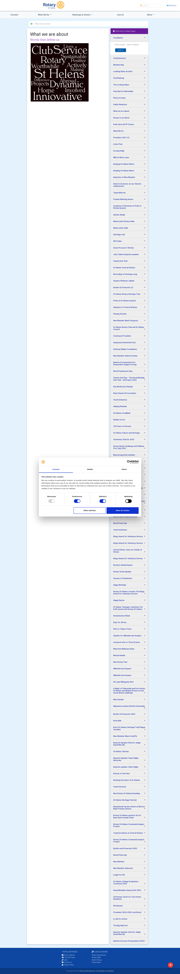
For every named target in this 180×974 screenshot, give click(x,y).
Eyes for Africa (119, 622)
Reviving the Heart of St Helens (126, 780)
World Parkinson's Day (122, 371)
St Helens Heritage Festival (125, 800)
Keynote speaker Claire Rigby (125, 767)
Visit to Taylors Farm (122, 629)
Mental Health (119, 655)
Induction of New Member (124, 177)
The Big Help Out (120, 925)
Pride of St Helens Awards (124, 301)
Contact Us (67, 962)
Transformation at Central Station (128, 833)
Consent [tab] (55, 469)
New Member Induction (123, 868)
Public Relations (120, 104)
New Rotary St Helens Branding (126, 793)
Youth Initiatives (120, 400)
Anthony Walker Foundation (125, 349)
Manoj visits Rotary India (123, 221)
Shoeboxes (118, 906)
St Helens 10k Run (121, 751)
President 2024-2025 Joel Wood (127, 912)
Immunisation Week (121, 616)
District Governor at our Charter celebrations (127, 185)
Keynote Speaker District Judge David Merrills (127, 744)
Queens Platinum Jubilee (123, 281)
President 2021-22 (121, 137)
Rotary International (99, 955)
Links (64, 960)
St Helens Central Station (124, 267)
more (120, 50)
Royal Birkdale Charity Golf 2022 (127, 890)
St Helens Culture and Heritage (126, 433)
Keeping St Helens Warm (123, 164)
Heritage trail (119, 234)
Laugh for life (119, 875)
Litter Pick (117, 144)
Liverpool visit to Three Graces (126, 642)
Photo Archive (119, 98)
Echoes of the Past (121, 773)
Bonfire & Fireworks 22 (123, 287)
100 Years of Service (122, 426)
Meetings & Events (81, 14)
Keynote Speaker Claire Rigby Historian (125, 759)
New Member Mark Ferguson (125, 320)
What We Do (118, 131)
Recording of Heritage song (125, 274)
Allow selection (89, 510)
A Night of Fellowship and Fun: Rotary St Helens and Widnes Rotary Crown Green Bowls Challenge (129, 690)
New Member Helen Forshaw (125, 356)
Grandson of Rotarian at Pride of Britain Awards (127, 207)
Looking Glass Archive (122, 71)
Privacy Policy (68, 965)
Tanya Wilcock (119, 193)
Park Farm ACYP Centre (123, 124)
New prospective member (124, 455)
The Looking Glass (121, 85)
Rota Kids (117, 721)
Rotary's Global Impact (123, 565)
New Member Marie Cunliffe (125, 736)
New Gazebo (118, 699)
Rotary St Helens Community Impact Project (128, 825)
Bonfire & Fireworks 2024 (124, 714)
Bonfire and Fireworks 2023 (125, 516)
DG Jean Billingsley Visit (123, 682)
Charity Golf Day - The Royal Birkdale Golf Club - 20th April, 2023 (129, 379)
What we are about (121, 111)
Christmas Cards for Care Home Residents (127, 898)
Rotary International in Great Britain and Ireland (96, 971)
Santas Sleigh (119, 215)
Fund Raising (118, 78)
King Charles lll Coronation (124, 393)
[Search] (151, 5)
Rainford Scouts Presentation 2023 (128, 941)
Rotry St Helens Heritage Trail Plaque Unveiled (129, 728)
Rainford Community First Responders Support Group (125, 363)
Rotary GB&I (96, 957)
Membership (118, 65)
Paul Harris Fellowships (123, 91)
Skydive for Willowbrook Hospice (127, 635)
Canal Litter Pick (120, 261)
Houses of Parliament (122, 578)
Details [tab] (90, 469)
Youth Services (119, 787)
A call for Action (120, 919)
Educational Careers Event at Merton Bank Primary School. (129, 807)
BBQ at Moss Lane (121, 157)
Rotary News (96, 962)
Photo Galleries (68, 955)
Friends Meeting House (123, 199)
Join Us (120, 14)
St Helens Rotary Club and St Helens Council (128, 328)
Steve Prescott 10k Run (123, 248)
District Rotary (97, 960)
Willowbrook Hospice (122, 668)
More (149, 14)
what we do (44, 14)
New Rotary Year (120, 662)
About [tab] (124, 469)
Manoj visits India (120, 228)
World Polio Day (120, 523)
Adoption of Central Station (125, 307)
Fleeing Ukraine (119, 314)
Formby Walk (118, 151)
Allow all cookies (122, 510)
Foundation (118, 38)
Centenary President (122, 336)
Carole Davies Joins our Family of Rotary (127, 551)
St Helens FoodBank (121, 413)
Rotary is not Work (121, 118)
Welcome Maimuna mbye (123, 649)
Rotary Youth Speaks (122, 571)
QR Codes (117, 241)
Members (171, 5)
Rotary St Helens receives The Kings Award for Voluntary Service (128, 592)
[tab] (129, 37)
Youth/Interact (119, 58)
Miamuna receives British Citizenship (129, 706)
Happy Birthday (119, 585)
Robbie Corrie (119, 420)
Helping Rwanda (120, 406)
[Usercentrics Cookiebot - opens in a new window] (129, 462)
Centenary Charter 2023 (123, 439)
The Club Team (68, 957)
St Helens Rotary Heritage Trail (126, 294)
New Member (118, 861)
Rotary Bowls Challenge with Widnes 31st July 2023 (128, 447)
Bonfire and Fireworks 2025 (125, 848)
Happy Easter (119, 600)
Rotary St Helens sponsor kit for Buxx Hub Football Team (127, 816)
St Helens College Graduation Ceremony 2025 (125, 882)
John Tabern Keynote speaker (126, 254)
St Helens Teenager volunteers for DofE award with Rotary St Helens (128, 608)
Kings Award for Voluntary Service (128, 536)
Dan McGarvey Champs (123, 386)
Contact (14, 14)
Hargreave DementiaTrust (124, 342)
